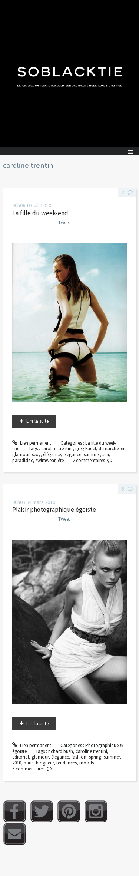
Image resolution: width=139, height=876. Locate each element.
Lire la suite (37, 421)
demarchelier (111, 448)
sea (105, 454)
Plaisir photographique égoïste (54, 509)
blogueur (45, 763)
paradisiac (22, 460)
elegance (72, 454)
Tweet (64, 222)
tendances (66, 763)
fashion (79, 757)
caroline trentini (57, 448)
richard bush (60, 751)
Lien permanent (32, 443)
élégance (52, 454)
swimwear (45, 460)
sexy (36, 454)
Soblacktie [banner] (69, 73)
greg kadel (85, 448)
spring (95, 757)
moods (86, 763)
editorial (20, 757)
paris (28, 763)
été (61, 460)
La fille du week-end (40, 213)
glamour (20, 454)
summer (92, 454)
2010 (16, 763)
